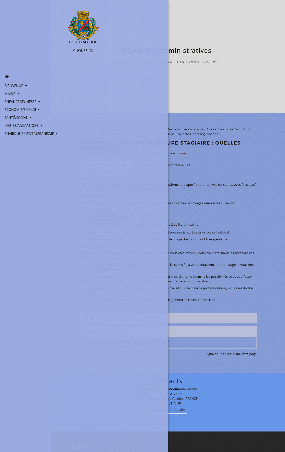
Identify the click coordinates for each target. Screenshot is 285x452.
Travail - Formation (139, 129)
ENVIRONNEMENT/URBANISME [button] (25, 132)
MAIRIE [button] (9, 93)
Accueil (124, 62)
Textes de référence (101, 318)
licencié (115, 258)
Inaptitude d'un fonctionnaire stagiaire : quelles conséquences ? (161, 134)
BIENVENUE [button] (13, 84)
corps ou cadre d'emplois (150, 264)
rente (90, 293)
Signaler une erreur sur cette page (231, 354)
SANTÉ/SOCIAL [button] (15, 116)
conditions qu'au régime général (159, 300)
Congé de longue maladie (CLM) (106, 215)
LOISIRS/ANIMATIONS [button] (20, 124)
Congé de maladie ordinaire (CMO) (108, 210)
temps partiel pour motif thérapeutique (198, 239)
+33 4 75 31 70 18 (168, 403)
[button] (25, 76)
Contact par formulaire (168, 409)
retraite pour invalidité (191, 281)
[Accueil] (25, 36)
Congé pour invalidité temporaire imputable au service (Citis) (128, 224)
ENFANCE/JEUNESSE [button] (19, 100)
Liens (80, 447)
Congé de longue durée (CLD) (105, 220)
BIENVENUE (147, 62)
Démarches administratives (191, 62)
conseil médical (218, 232)
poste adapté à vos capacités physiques (119, 281)
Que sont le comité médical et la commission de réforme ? (126, 342)
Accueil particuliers (98, 129)
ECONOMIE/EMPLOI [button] (19, 108)
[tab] (105, 165)
